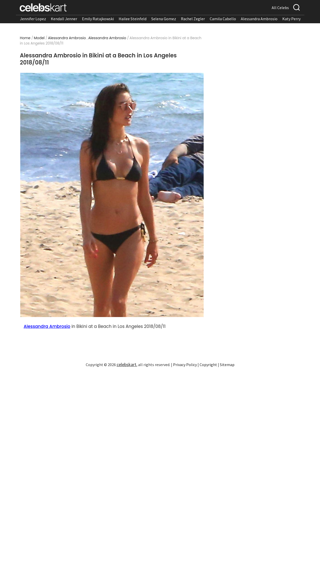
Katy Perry (291, 18)
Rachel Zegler (193, 18)
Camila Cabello (223, 18)
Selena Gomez (163, 18)
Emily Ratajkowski (98, 18)
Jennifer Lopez (33, 18)
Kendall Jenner (64, 18)
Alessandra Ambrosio (259, 18)
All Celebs (280, 7)
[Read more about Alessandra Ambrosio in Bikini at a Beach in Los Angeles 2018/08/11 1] (111, 195)
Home (25, 37)
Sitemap (227, 364)
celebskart (126, 364)
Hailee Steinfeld (132, 18)
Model (39, 37)
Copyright (208, 364)
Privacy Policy (185, 364)
